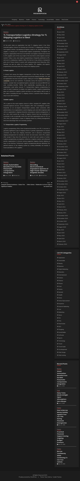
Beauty (61, 263)
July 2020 (61, 230)
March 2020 (62, 241)
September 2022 (63, 155)
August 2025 (62, 55)
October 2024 (63, 83)
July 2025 (61, 58)
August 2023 (62, 123)
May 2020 (62, 235)
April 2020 (62, 238)
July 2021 (61, 195)
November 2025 (63, 46)
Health (28, 19)
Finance (34, 19)
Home (60, 298)
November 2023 (63, 115)
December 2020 (63, 215)
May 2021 (62, 201)
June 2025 (61, 60)
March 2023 (62, 138)
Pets (60, 321)
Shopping (14, 19)
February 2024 (63, 106)
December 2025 (63, 43)
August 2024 (62, 89)
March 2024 (62, 103)
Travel (60, 343)
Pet (60, 318)
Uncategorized (63, 349)
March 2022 (62, 172)
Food (60, 286)
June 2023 (61, 129)
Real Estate (65, 19)
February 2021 (63, 210)
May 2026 (62, 35)
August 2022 (62, 158)
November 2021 (63, 184)
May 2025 (62, 63)
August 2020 (62, 227)
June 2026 (61, 32)
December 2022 (63, 146)
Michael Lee (17, 41)
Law (60, 309)
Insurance (61, 303)
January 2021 (62, 212)
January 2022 (62, 178)
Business (21, 19)
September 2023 (63, 121)
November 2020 (63, 218)
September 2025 (63, 52)
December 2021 (63, 181)
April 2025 (62, 66)
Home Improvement (64, 300)
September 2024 (63, 86)
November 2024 (63, 80)
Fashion (61, 278)
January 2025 (62, 75)
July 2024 (61, 92)
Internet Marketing (64, 306)
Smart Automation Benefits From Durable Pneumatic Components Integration (62, 377)
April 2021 (62, 204)
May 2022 (62, 167)
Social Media (50, 19)
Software (61, 335)
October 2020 (63, 221)
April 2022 (62, 169)
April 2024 (62, 101)
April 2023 (62, 135)
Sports (60, 338)
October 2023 (63, 118)
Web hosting (62, 355)
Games (58, 19)
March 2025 (62, 69)
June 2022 (61, 164)
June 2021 (61, 198)
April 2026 (62, 37)
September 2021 (63, 189)
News (60, 315)
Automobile (62, 260)
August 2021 (62, 192)
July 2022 (61, 161)
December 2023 (63, 112)
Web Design (62, 352)
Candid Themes (57, 477)
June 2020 (61, 232)
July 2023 (61, 126)
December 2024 (63, 78)
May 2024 (62, 98)
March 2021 (62, 207)
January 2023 (62, 144)
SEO (60, 326)
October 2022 (63, 152)
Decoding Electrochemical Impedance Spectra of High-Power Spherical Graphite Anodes (39, 169)
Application (62, 257)
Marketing (61, 312)
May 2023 (62, 132)
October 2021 (63, 187)
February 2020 (63, 244)
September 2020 (63, 224)
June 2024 (61, 95)
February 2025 (63, 72)
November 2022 (63, 149)
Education (61, 272)
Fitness (61, 283)
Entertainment (63, 275)
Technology (41, 19)
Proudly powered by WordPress (28, 477)
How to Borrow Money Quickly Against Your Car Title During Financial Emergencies (62, 416)
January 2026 (62, 40)
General (61, 292)
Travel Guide (62, 346)
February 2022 (63, 175)
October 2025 (63, 49)
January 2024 (62, 109)
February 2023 (63, 141)
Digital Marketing (63, 269)
